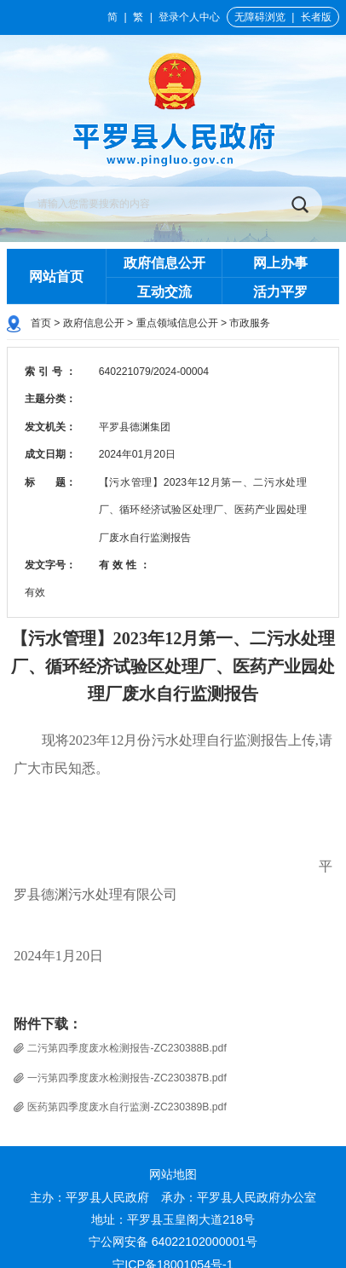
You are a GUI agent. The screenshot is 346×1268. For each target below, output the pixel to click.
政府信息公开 (164, 262)
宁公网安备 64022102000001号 (173, 1241)
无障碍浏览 (259, 17)
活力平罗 (280, 291)
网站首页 (56, 276)
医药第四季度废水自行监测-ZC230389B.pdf (126, 1107)
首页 (41, 323)
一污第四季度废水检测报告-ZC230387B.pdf (126, 1078)
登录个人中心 (189, 17)
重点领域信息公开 (177, 323)
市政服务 (249, 323)
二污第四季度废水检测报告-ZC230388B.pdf (126, 1048)
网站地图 (173, 1174)
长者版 (316, 17)
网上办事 (280, 262)
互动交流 (164, 291)
